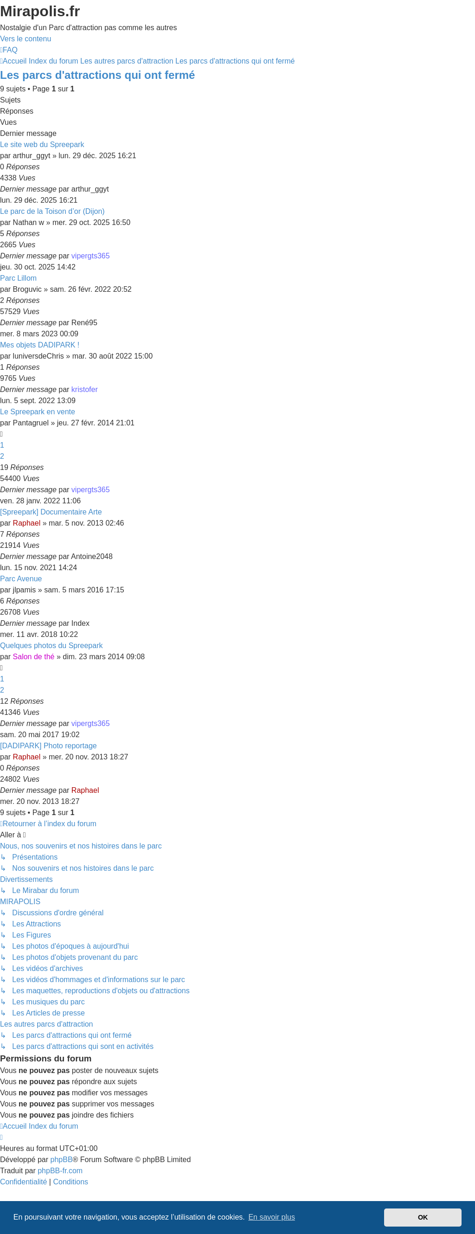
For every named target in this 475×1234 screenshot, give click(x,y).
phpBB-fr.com (60, 1171)
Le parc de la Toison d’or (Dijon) (52, 211)
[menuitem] (9, 50)
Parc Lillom (18, 278)
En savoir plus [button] (271, 1217)
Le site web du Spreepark (42, 144)
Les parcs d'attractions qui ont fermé (97, 75)
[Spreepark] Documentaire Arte (51, 512)
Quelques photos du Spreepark (51, 645)
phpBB (62, 1159)
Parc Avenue (21, 579)
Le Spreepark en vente (37, 412)
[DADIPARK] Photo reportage (48, 746)
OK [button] (423, 1217)
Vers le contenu (25, 39)
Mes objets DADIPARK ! (39, 345)
